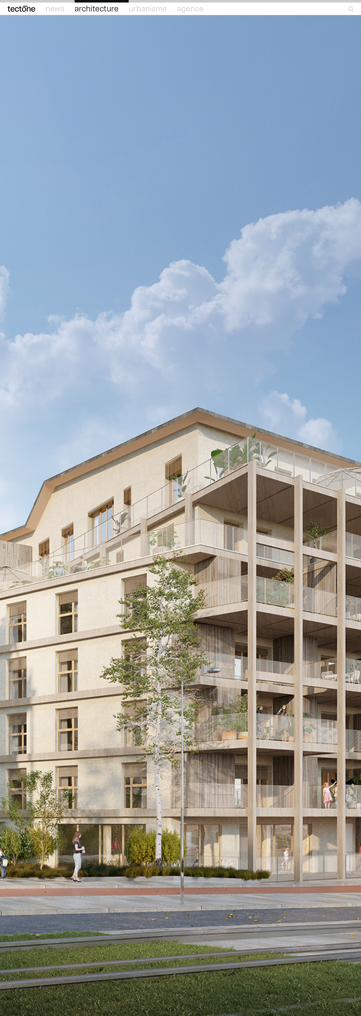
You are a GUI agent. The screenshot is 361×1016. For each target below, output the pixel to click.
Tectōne (21, 9)
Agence (190, 9)
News (55, 9)
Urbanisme (148, 9)
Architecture (97, 9)
